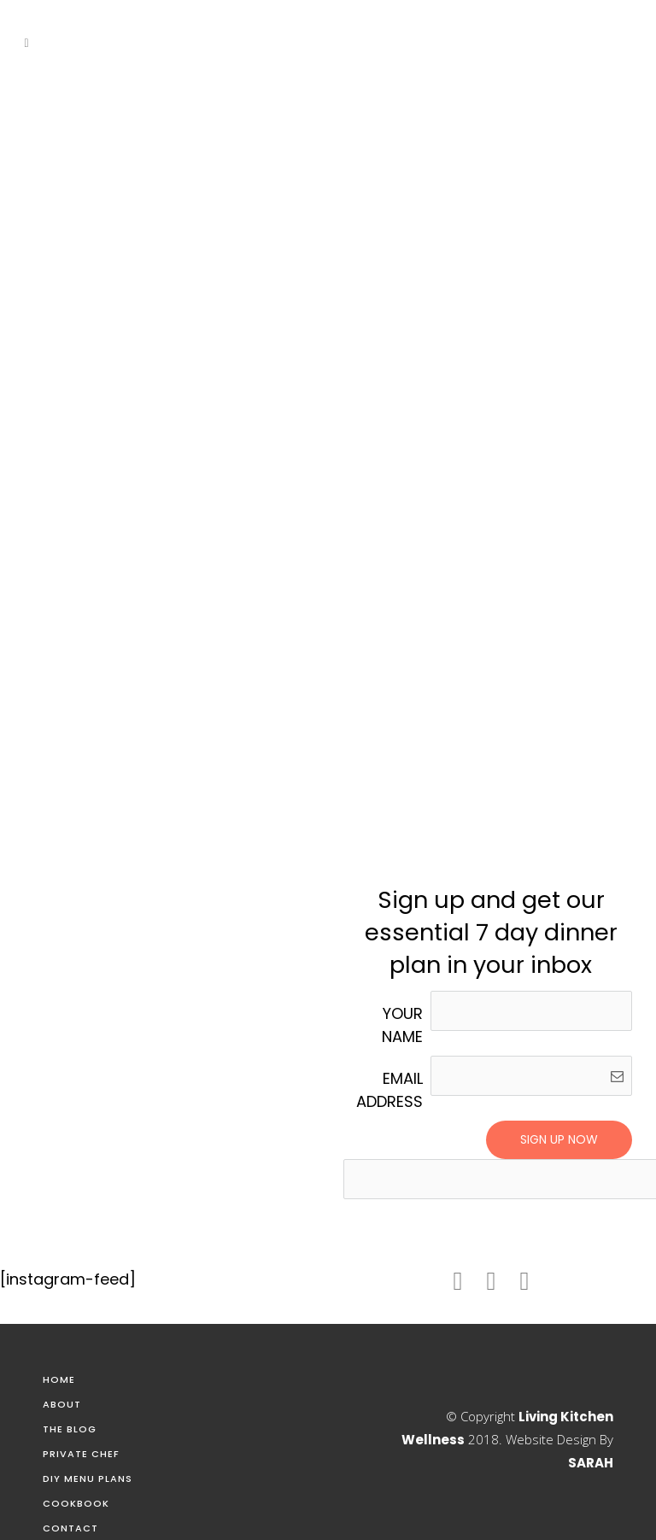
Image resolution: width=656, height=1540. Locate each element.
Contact (70, 1528)
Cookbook (76, 1503)
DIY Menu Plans (87, 1478)
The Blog (70, 1429)
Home (59, 1379)
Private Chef (81, 1454)
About (62, 1404)
